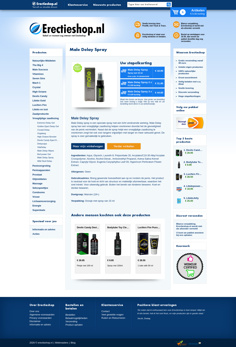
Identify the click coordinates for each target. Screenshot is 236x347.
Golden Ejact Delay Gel (48, 126)
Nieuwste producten (107, 4)
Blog (73, 342)
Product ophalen (74, 324)
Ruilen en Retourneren (113, 318)
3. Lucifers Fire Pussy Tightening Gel (193, 174)
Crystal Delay (43, 130)
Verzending (71, 321)
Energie (36, 205)
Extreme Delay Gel (46, 123)
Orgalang (41, 133)
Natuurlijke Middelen (43, 60)
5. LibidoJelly (191, 198)
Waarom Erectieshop (190, 52)
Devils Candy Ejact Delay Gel (48, 140)
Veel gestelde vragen (112, 314)
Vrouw (36, 196)
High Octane (39, 91)
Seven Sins (38, 78)
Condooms (38, 192)
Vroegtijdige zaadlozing (45, 118)
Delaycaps (42, 144)
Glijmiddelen (39, 179)
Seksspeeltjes (40, 188)
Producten (39, 52)
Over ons (34, 311)
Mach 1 (36, 82)
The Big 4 (37, 65)
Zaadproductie (40, 113)
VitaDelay (41, 147)
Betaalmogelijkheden (76, 318)
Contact (105, 311)
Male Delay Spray (45, 157)
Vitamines (38, 74)
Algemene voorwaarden (42, 314)
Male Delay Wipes (45, 151)
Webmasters (61, 342)
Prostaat (37, 174)
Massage (37, 183)
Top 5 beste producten (184, 140)
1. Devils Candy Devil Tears (193, 150)
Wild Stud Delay (44, 161)
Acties (36, 234)
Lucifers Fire (39, 105)
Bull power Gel (44, 154)
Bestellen (70, 314)
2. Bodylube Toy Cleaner (193, 162)
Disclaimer (35, 321)
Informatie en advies (43, 229)
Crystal (36, 87)
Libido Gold (39, 100)
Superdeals (38, 210)
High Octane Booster (46, 137)
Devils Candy (39, 96)
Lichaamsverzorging (43, 201)
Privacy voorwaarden (41, 318)
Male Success (40, 69)
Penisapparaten (41, 170)
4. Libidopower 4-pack (193, 186)
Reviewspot (195, 343)
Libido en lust (40, 109)
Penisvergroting (41, 165)
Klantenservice (78, 4)
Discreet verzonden (189, 215)
